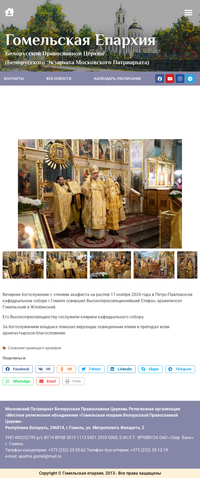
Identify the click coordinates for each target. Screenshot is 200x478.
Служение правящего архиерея (34, 348)
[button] (188, 12)
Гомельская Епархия (80, 39)
